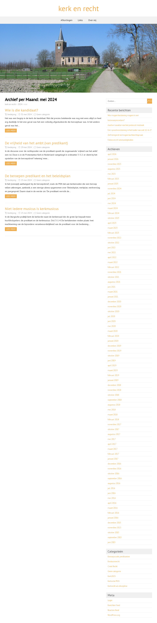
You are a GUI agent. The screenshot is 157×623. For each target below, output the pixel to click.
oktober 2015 (113, 532)
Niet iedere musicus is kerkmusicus (32, 208)
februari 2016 (113, 513)
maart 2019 (112, 370)
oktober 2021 (113, 277)
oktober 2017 (113, 429)
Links (80, 20)
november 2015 (114, 527)
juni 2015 (111, 542)
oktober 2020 (113, 311)
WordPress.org (114, 615)
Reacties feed (113, 610)
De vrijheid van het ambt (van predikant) (36, 143)
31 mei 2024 (26, 114)
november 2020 (114, 306)
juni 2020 (111, 321)
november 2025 (114, 164)
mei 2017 (112, 439)
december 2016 (114, 463)
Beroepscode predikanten (119, 556)
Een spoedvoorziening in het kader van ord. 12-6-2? (129, 130)
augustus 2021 (114, 282)
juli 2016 (111, 488)
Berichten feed (114, 605)
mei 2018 (112, 409)
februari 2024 (113, 213)
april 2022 (112, 257)
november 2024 (114, 188)
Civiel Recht (112, 566)
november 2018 (114, 390)
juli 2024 (111, 193)
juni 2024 (111, 198)
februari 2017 (113, 454)
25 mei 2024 (26, 180)
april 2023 (112, 223)
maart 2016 (112, 508)
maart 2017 (112, 449)
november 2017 (114, 424)
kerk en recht (78, 8)
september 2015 (115, 537)
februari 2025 (113, 178)
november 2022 (114, 237)
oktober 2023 (113, 218)
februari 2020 (113, 336)
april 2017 (112, 444)
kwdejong (12, 114)
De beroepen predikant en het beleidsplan (37, 176)
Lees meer (10, 130)
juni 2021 (111, 287)
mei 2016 (112, 498)
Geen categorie (43, 114)
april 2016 (112, 503)
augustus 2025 (114, 169)
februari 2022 (113, 267)
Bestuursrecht (113, 561)
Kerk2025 (112, 576)
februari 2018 (113, 419)
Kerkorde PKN (113, 581)
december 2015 (114, 522)
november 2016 (114, 468)
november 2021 (114, 272)
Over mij (92, 20)
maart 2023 (112, 228)
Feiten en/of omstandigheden (120, 140)
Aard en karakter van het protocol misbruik (126, 125)
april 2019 (112, 365)
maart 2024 (112, 208)
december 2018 (114, 385)
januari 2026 (113, 159)
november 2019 (114, 350)
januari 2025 (113, 183)
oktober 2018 (113, 395)
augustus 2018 (114, 404)
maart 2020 (112, 331)
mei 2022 (112, 252)
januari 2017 (113, 459)
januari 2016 (113, 517)
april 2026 (112, 154)
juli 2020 (111, 316)
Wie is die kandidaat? (21, 110)
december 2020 (114, 301)
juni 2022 (111, 247)
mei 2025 (112, 174)
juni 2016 (111, 493)
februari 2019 (113, 375)
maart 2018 (112, 414)
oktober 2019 (113, 355)
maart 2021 (112, 291)
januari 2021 (113, 296)
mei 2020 (112, 326)
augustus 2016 (114, 483)
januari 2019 (113, 380)
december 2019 (114, 346)
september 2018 (115, 400)
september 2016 (115, 478)
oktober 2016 (113, 473)
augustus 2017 (114, 434)
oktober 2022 (113, 242)
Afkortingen (66, 20)
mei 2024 (112, 203)
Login (110, 600)
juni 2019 (111, 360)
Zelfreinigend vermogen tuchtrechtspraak (125, 135)
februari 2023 (113, 233)
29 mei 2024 (26, 147)
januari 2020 (113, 341)
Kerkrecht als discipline (117, 586)
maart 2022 (112, 262)
